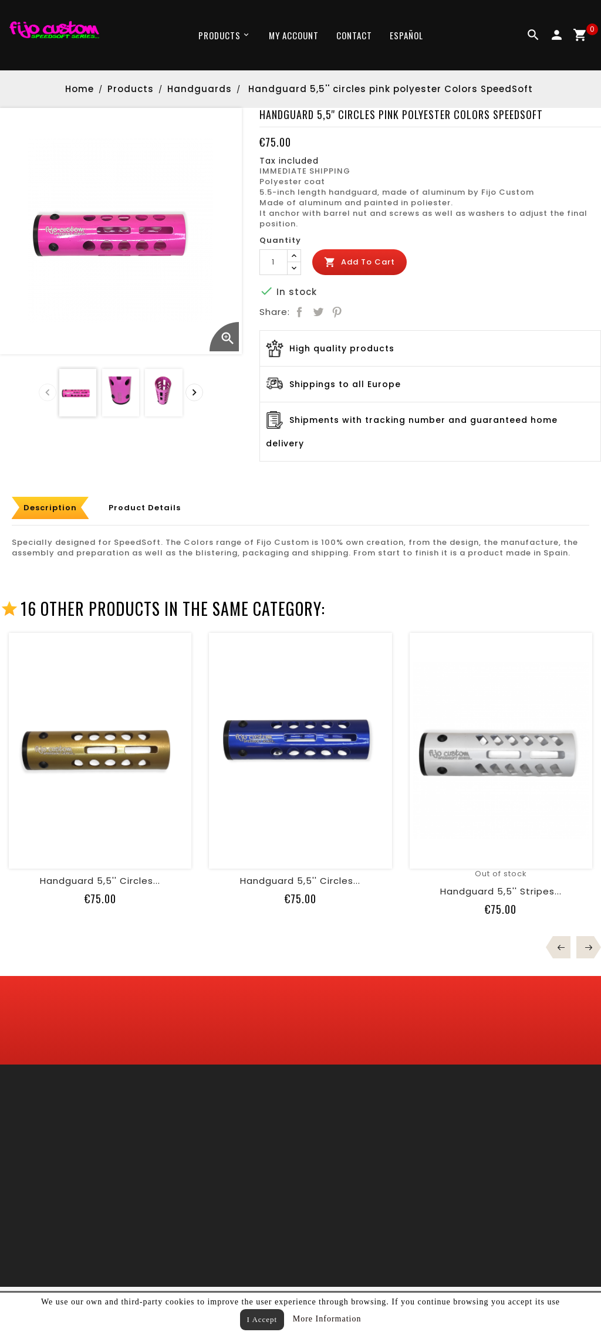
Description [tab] (50, 507)
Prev (561, 947)
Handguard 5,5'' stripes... (501, 891)
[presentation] (47, 392)
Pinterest (336, 312)
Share (299, 312)
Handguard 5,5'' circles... (100, 881)
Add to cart (359, 262)
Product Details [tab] (145, 507)
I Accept (262, 1319)
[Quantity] (273, 262)
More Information (327, 1318)
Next (585, 947)
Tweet (318, 312)
